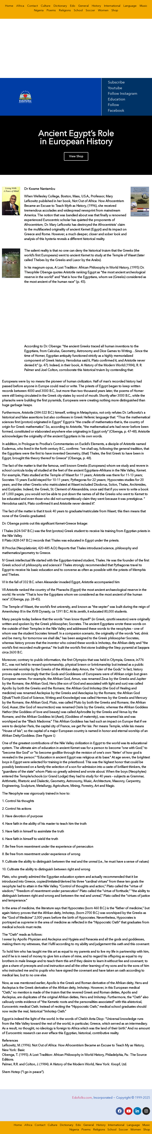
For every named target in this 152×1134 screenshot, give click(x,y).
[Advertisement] (76, 48)
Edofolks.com (82, 1097)
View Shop (76, 157)
